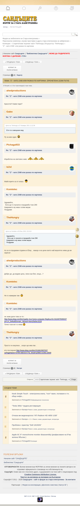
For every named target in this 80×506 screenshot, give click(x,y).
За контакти (70, 480)
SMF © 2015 (35, 496)
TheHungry (59, 44)
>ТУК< (23, 56)
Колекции (34, 441)
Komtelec (11, 189)
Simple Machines (45, 496)
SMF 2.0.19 (27, 496)
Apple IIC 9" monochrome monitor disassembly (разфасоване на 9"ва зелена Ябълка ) (41, 436)
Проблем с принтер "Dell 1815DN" (26, 425)
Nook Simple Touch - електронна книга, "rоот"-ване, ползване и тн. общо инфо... (40, 395)
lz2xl (9, 167)
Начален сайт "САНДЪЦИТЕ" (15, 458)
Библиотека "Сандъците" (14, 462)
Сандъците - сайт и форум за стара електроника (43, 480)
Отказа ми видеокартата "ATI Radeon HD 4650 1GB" (34, 415)
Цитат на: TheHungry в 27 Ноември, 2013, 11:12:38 (20, 125)
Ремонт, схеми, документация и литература (41, 409)
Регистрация (15, 27)
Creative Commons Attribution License (40, 474)
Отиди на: (30, 379)
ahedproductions (16, 90)
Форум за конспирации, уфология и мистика (40, 485)
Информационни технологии (40, 400)
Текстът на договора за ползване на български (40, 477)
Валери (25, 410)
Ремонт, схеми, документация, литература (46, 419)
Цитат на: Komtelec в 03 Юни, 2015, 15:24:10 (18, 231)
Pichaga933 (13, 144)
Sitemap (53, 496)
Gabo (9, 111)
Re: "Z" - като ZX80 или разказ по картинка (24, 96)
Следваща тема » (32, 62)
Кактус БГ (63, 485)
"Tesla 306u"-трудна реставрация (26, 406)
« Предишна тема (12, 62)
